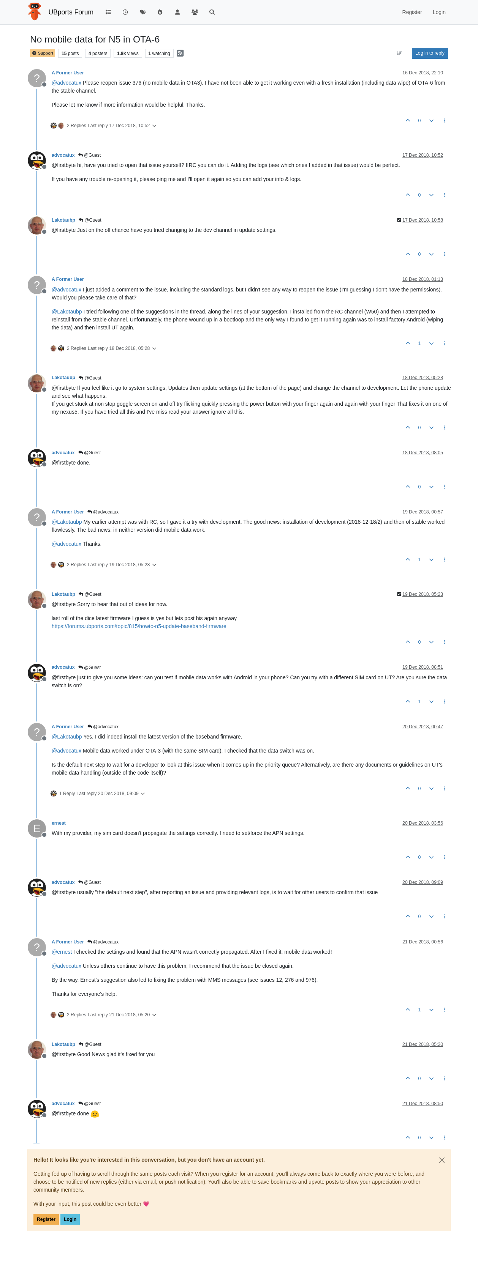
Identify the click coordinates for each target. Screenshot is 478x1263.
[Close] (442, 1160)
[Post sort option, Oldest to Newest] (399, 53)
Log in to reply (430, 53)
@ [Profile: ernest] (62, 952)
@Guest (89, 155)
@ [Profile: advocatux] (66, 83)
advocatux (63, 155)
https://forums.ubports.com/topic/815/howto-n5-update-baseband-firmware (139, 626)
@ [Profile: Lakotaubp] (67, 312)
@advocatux (103, 512)
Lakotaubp (63, 220)
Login (70, 1219)
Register (46, 1219)
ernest (59, 823)
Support (42, 53)
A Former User (68, 73)
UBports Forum (71, 12)
